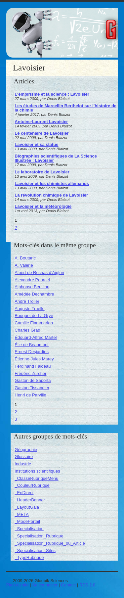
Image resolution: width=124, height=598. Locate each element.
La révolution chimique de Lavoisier (51, 195)
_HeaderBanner (30, 499)
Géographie (26, 449)
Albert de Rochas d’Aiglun (39, 272)
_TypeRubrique (29, 557)
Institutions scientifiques (37, 471)
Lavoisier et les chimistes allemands (52, 183)
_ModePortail (27, 521)
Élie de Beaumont (32, 344)
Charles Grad (27, 330)
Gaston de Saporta (33, 380)
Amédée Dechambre (34, 294)
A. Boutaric (25, 257)
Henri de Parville (30, 394)
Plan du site (17, 584)
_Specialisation (29, 528)
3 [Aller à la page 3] (16, 419)
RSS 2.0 (87, 584)
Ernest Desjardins (32, 351)
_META (21, 514)
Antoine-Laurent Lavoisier (41, 121)
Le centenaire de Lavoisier (41, 133)
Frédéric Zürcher (30, 373)
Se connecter (45, 584)
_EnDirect (24, 492)
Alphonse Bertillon (32, 286)
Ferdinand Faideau (33, 366)
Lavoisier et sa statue (36, 144)
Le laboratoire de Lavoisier (42, 171)
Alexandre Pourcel (32, 279)
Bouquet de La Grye (34, 315)
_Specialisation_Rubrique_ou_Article (50, 543)
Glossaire (24, 456)
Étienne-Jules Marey (34, 358)
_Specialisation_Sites (35, 550)
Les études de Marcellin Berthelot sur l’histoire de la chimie (65, 108)
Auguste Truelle (29, 308)
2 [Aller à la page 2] (16, 227)
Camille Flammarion (34, 322)
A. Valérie (24, 265)
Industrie (23, 463)
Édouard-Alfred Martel (36, 337)
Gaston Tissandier (32, 387)
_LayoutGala (27, 507)
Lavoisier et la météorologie (43, 206)
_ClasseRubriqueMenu (36, 478)
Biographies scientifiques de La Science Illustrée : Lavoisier (56, 158)
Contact (68, 584)
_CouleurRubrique (32, 485)
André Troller (27, 301)
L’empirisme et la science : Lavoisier (52, 94)
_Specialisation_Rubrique (39, 535)
